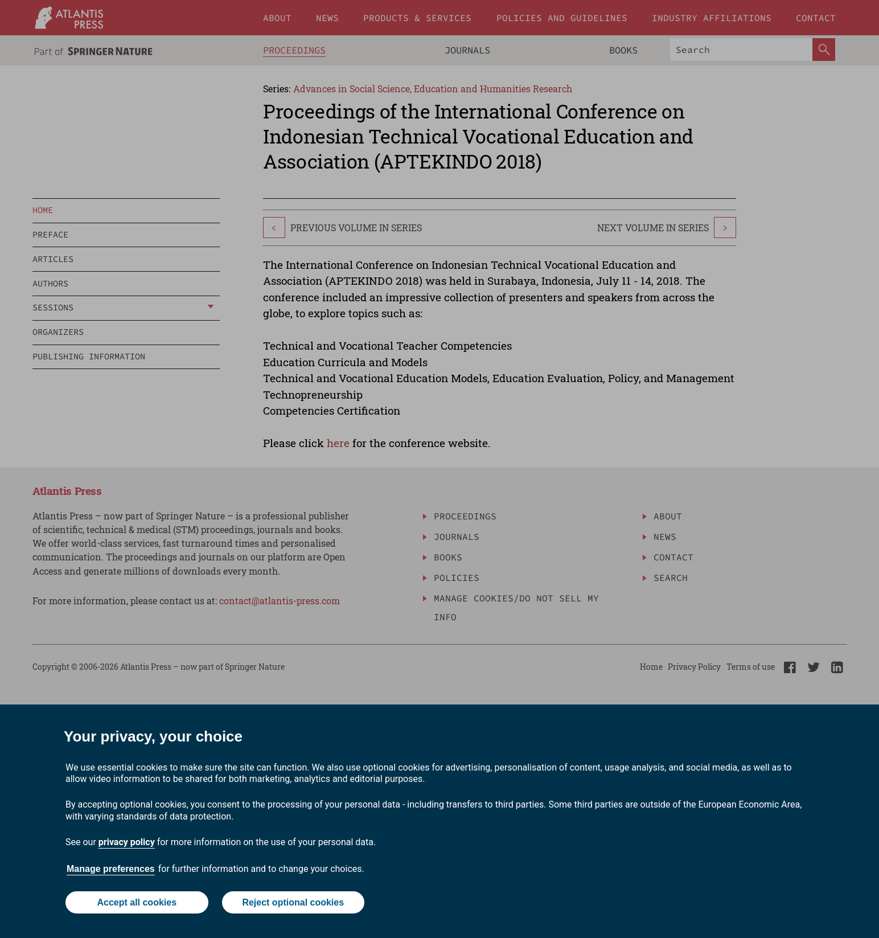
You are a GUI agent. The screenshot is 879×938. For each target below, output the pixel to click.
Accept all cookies (136, 902)
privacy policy (126, 842)
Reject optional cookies (293, 902)
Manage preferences (111, 869)
